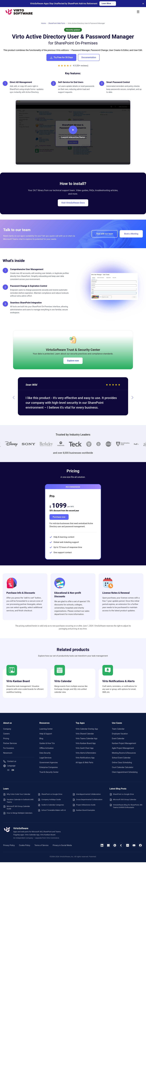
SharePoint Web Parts (56, 23)
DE (8, 770)
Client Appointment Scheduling (125, 772)
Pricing (6, 738)
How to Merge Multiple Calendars (17, 813)
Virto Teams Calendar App (86, 738)
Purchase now (59, 517)
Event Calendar (118, 738)
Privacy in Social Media (62, 845)
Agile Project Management (123, 748)
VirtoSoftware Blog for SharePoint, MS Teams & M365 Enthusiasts (126, 806)
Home (43, 23)
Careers (6, 734)
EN (13, 770)
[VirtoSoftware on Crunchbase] (127, 845)
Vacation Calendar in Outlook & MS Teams (18, 800)
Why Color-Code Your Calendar (16, 794)
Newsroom (7, 753)
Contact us (9, 761)
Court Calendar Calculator (122, 767)
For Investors (8, 748)
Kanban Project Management (124, 743)
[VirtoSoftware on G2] (114, 845)
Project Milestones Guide (84, 805)
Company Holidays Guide (49, 799)
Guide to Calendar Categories (51, 805)
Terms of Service (41, 845)
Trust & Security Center (49, 772)
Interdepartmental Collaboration (87, 794)
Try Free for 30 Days (61, 57)
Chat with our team (104, 234)
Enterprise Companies (49, 767)
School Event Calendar (121, 758)
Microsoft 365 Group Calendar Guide (16, 807)
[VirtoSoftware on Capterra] (121, 845)
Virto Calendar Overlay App (87, 729)
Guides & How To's (47, 743)
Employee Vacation (120, 734)
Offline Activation (47, 748)
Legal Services (46, 758)
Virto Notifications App (85, 758)
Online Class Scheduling (122, 762)
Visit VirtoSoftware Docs (73, 202)
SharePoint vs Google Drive (50, 794)
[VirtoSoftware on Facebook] (140, 845)
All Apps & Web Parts (84, 762)
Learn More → (108, 4)
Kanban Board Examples (84, 810)
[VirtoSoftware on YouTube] (134, 845)
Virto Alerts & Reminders (86, 753)
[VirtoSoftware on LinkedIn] (102, 845)
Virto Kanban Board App (86, 743)
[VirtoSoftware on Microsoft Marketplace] (108, 845)
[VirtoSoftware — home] (7, 829)
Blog (41, 738)
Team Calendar (118, 729)
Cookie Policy (24, 845)
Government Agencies (49, 762)
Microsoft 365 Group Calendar (123, 799)
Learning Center (46, 729)
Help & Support (46, 734)
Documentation (88, 57)
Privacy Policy (9, 845)
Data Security (45, 753)
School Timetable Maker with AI (52, 810)
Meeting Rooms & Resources (124, 753)
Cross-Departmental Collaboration (87, 799)
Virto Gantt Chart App (84, 748)
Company (7, 729)
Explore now (73, 360)
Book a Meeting (131, 234)
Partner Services (10, 743)
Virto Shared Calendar (85, 734)
